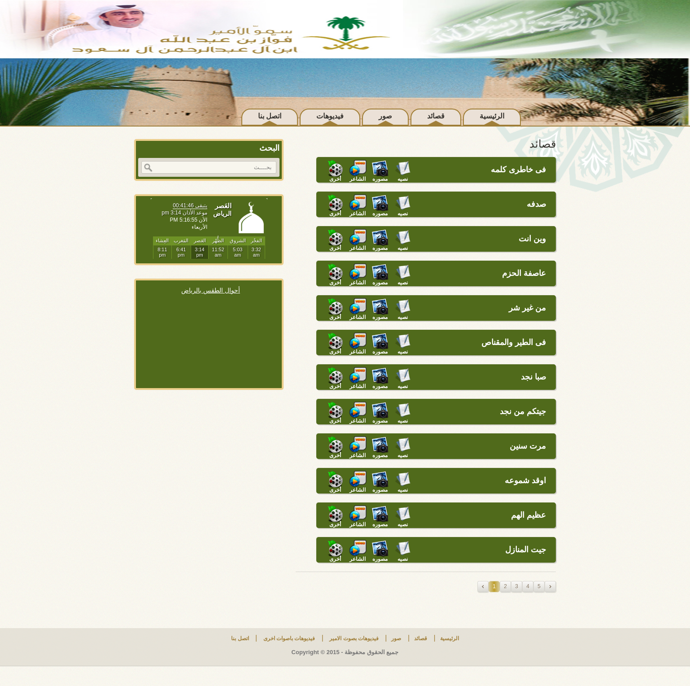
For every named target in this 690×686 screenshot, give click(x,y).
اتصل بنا (269, 116)
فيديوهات (330, 116)
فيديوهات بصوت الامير (353, 638)
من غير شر (527, 307)
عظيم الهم (528, 515)
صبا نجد (533, 376)
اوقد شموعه (525, 480)
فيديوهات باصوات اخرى (288, 638)
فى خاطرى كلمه (518, 169)
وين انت (532, 238)
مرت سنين (528, 445)
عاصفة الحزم (524, 273)
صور (385, 116)
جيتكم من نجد (523, 411)
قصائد (436, 116)
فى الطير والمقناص (513, 342)
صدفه (536, 204)
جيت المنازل (525, 549)
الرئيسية (492, 116)
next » (550, 586)
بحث (148, 168)
